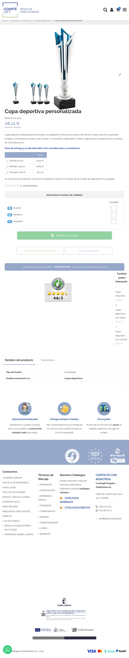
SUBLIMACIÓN (47, 490)
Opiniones (47, 360)
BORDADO (45, 534)
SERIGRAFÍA (46, 484)
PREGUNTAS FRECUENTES (16, 511)
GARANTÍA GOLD (11, 501)
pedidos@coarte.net (110, 518)
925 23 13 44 (103, 506)
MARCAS (7, 516)
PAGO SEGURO (10, 506)
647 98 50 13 (104, 510)
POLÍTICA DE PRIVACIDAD (16, 482)
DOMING (44, 517)
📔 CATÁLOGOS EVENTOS (75, 507)
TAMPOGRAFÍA (47, 511)
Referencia (10, 118)
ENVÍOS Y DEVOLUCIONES (16, 497)
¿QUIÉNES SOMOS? (13, 477)
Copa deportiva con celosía (121, 335)
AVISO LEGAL (9, 487)
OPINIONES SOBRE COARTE (19, 534)
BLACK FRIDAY (12, 521)
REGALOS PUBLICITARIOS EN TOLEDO (18, 527)
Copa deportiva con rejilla (120, 314)
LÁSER (43, 528)
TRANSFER (45, 505)
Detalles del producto (19, 360)
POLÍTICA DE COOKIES (14, 492)
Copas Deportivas (73, 378)
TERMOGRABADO (49, 522)
